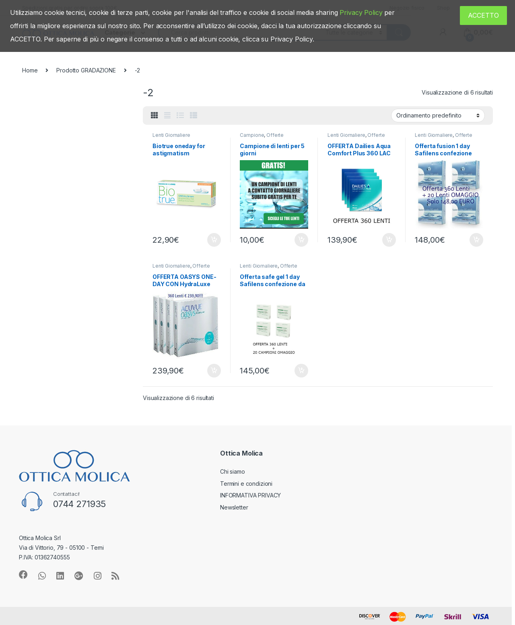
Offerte (275, 135)
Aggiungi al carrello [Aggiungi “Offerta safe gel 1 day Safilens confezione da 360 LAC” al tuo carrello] (301, 370)
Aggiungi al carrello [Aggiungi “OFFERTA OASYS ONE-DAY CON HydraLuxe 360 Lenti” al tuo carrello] (214, 370)
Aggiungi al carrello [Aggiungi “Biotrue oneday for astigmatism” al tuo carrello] (214, 240)
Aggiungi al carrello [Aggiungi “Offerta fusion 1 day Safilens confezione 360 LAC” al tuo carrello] (476, 240)
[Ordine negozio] (438, 115)
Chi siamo (232, 471)
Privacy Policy (361, 12)
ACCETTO (483, 15)
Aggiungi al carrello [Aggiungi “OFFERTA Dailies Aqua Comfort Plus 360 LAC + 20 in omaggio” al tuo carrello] (389, 240)
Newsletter (234, 507)
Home (29, 70)
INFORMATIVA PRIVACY (250, 495)
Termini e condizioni (246, 483)
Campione (252, 135)
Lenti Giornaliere (171, 135)
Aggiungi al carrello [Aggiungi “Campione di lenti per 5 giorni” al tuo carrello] (301, 240)
